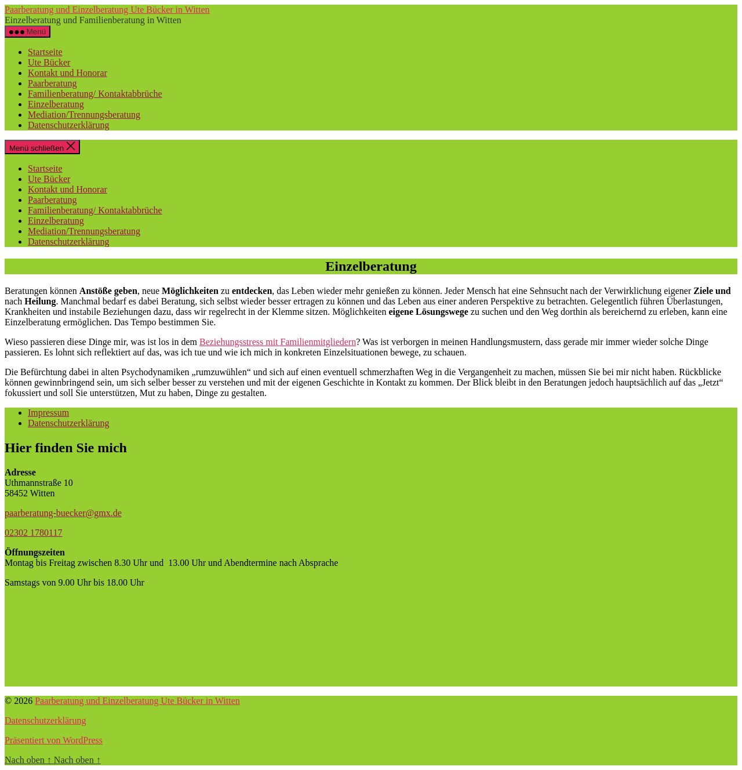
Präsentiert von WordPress (54, 740)
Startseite (45, 52)
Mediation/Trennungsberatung (84, 114)
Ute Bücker (49, 62)
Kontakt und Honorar (67, 73)
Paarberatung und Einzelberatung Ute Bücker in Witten (107, 9)
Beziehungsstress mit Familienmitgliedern (277, 342)
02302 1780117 (33, 532)
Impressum (48, 412)
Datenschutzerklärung (68, 125)
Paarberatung (52, 83)
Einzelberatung (56, 104)
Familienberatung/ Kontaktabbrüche (95, 94)
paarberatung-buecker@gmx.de (63, 513)
